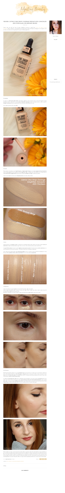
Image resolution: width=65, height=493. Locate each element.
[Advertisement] (57, 61)
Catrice (10, 461)
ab (7, 461)
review (22, 461)
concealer (14, 461)
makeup (18, 461)
